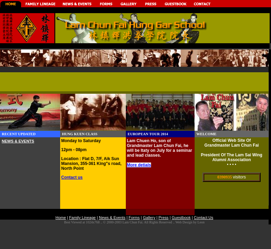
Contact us (72, 177)
